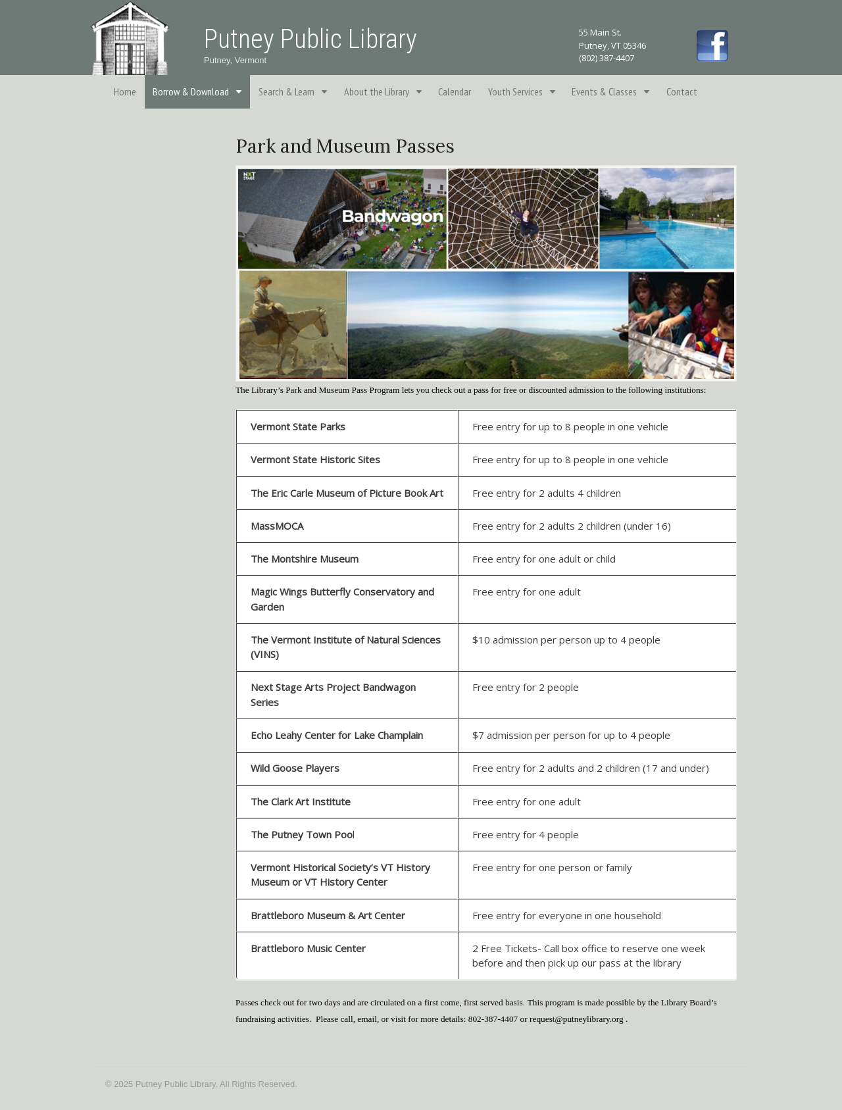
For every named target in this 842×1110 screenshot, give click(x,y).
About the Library (376, 91)
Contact (681, 91)
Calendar (454, 91)
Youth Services (515, 91)
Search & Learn (286, 91)
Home (125, 91)
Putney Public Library (310, 39)
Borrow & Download (191, 91)
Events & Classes (604, 91)
